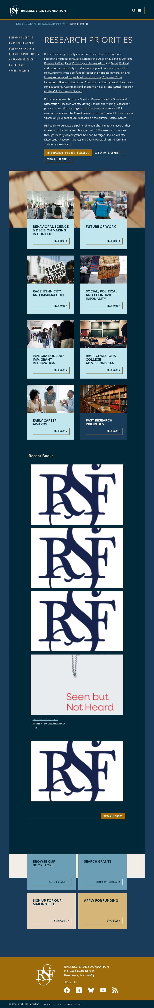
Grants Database (19, 70)
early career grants (70, 135)
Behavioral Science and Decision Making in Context (99, 58)
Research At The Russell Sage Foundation (44, 24)
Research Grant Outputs (24, 54)
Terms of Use (73, 1004)
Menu (137, 10)
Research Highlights (21, 48)
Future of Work (54, 63)
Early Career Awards (22, 43)
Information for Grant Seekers (67, 153)
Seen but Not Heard (45, 719)
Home (18, 24)
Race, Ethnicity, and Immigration (84, 63)
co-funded (78, 72)
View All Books (113, 816)
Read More (59, 241)
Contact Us (70, 982)
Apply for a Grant (106, 153)
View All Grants (57, 159)
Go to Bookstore (58, 882)
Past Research (17, 65)
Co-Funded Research (21, 59)
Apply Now (112, 921)
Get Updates (60, 921)
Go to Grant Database (107, 882)
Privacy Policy (52, 1004)
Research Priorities (21, 37)
